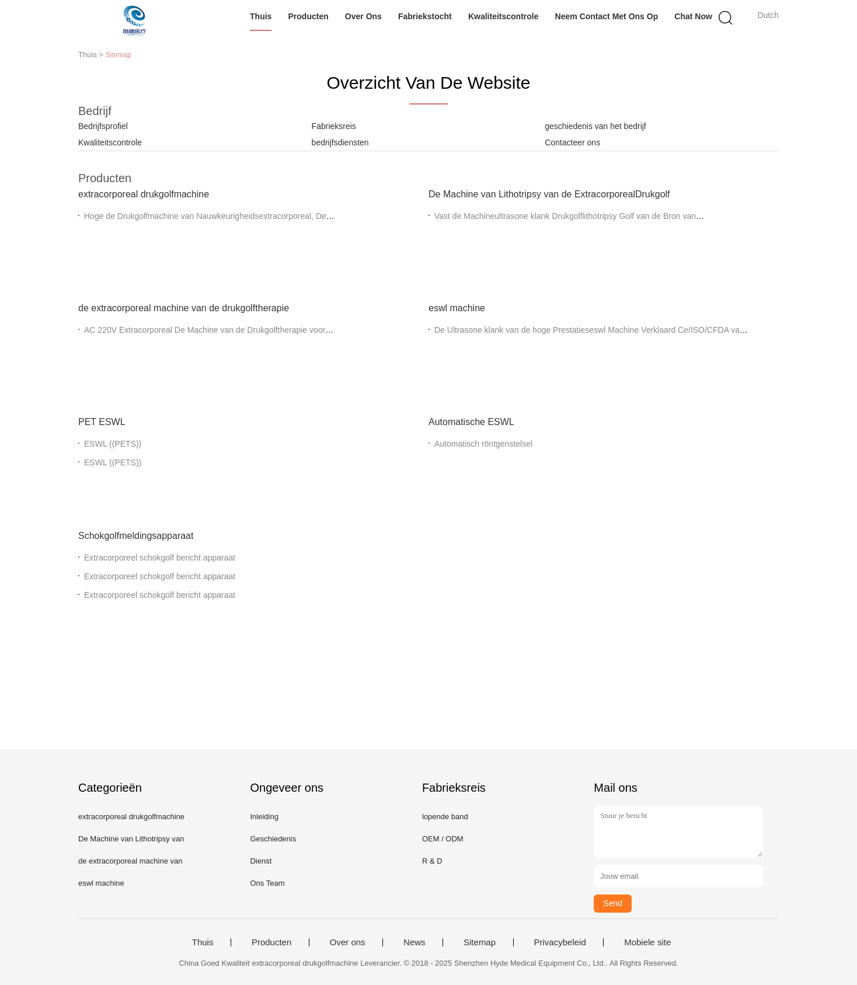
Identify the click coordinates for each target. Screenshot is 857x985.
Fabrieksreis (334, 126)
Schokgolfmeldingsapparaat (135, 536)
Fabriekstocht (425, 16)
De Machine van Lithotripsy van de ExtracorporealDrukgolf (549, 194)
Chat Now (693, 16)
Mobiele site (647, 942)
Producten (308, 16)
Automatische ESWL (471, 422)
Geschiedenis (273, 838)
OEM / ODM (443, 838)
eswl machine (456, 308)
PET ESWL (102, 422)
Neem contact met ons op (607, 16)
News (414, 942)
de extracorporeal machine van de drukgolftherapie (183, 308)
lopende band (445, 816)
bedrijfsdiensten (340, 142)
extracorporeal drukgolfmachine (143, 194)
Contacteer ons (572, 142)
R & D (432, 861)
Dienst (260, 861)
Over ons (363, 16)
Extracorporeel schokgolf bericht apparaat (159, 557)
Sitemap (480, 942)
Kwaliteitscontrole (503, 16)
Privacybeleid (560, 942)
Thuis (260, 16)
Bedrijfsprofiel (103, 126)
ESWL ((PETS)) (112, 443)
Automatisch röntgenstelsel (483, 443)
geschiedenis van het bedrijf (595, 126)
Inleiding (264, 816)
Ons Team (267, 883)
